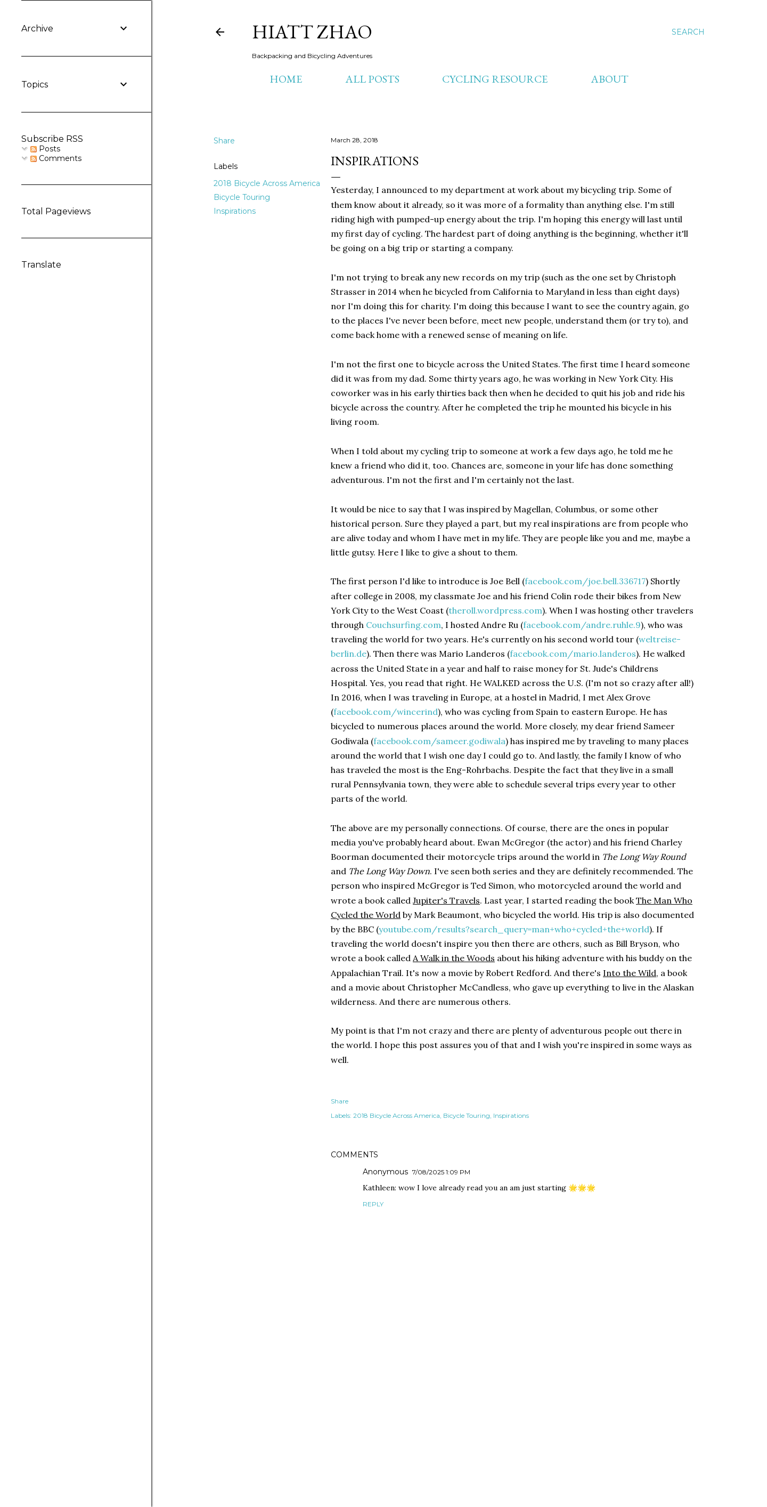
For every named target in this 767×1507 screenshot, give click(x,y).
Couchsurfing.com (403, 624)
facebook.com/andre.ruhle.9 (582, 624)
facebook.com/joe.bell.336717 (585, 581)
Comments (55, 158)
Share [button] (224, 141)
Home (286, 79)
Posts (45, 149)
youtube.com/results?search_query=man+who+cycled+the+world (514, 929)
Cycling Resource (495, 79)
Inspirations (235, 211)
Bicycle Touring (242, 197)
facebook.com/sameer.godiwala (439, 741)
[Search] (688, 32)
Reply (373, 1204)
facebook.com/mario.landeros (573, 653)
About (610, 79)
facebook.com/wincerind (385, 711)
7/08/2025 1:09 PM (441, 1172)
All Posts (372, 79)
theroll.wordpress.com (495, 610)
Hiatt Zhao (312, 31)
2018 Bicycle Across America (267, 183)
